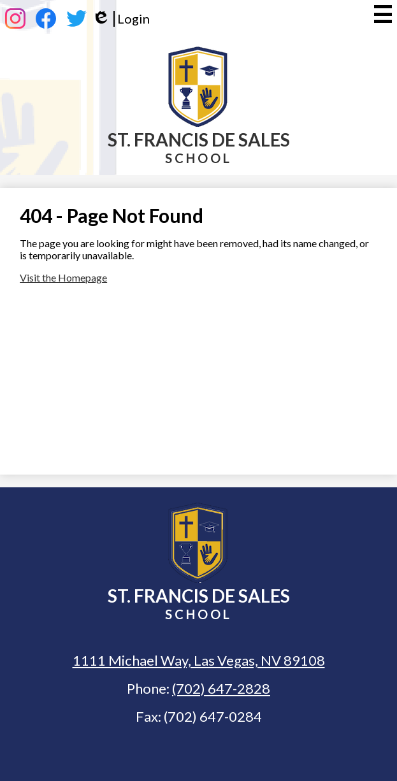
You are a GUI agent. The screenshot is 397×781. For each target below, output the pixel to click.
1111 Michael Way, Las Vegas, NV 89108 (199, 660)
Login (121, 19)
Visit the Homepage (63, 277)
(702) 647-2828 (221, 688)
